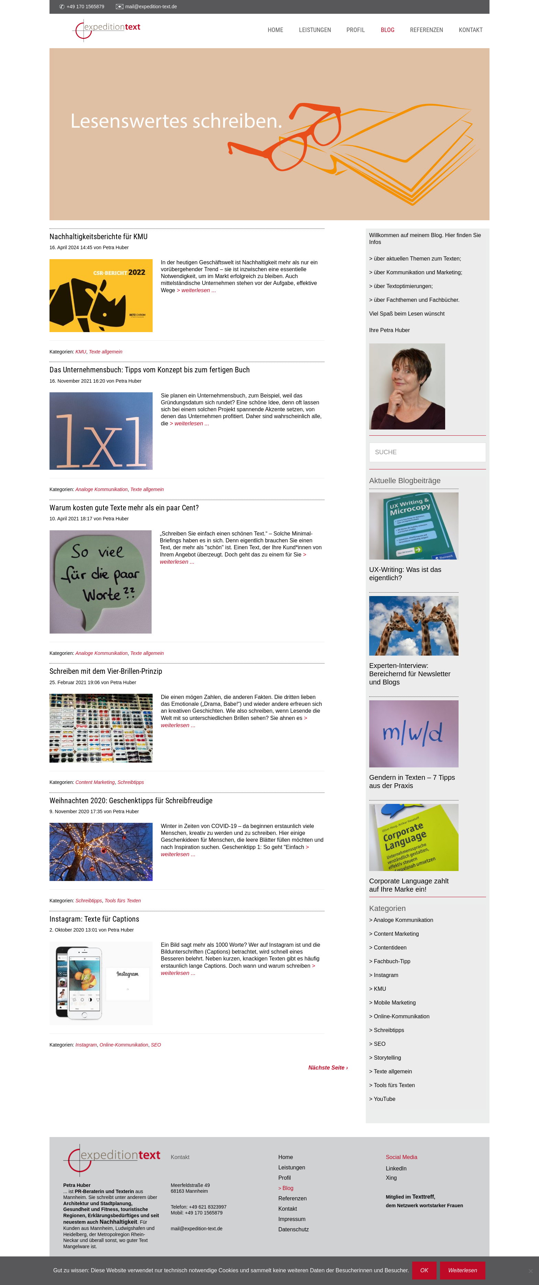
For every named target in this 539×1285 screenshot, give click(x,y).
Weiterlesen (463, 1271)
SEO (156, 1045)
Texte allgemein (105, 351)
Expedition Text (135, 31)
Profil (284, 1178)
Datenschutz (293, 1229)
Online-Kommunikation (124, 1045)
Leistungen (291, 1167)
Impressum (292, 1219)
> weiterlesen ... (196, 290)
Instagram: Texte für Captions (94, 919)
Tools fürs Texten (122, 900)
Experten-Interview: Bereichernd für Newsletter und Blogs (410, 674)
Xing (391, 1178)
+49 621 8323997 (208, 1207)
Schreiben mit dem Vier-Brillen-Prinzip (106, 671)
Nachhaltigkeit (118, 1222)
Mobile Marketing (395, 1003)
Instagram (86, 1045)
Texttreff (423, 1197)
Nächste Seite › (328, 1068)
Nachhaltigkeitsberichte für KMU (98, 236)
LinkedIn (396, 1168)
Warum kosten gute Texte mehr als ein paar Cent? (124, 507)
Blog (288, 1188)
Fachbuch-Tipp (392, 961)
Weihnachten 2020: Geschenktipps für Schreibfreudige (131, 800)
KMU (81, 351)
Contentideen (390, 948)
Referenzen (292, 1198)
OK (425, 1271)
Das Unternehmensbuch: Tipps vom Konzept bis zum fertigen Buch (150, 369)
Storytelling (387, 1058)
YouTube (385, 1099)
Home (285, 1157)
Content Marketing (95, 782)
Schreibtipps (131, 782)
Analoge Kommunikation (102, 489)
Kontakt (287, 1209)
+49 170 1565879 (85, 6)
